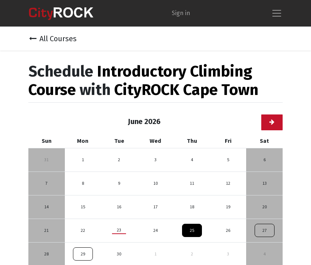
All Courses (53, 38)
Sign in (181, 13)
